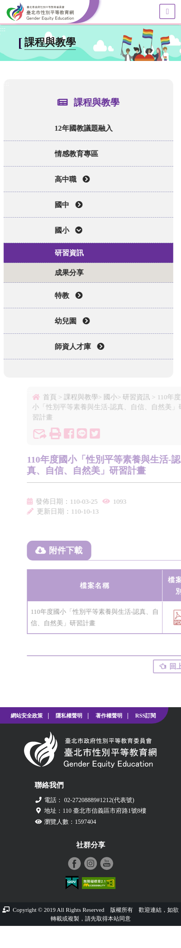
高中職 (70, 179)
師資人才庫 (77, 347)
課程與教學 (88, 397)
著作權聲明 (109, 716)
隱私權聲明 (69, 716)
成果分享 (67, 273)
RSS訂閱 (145, 716)
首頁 (57, 397)
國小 (66, 230)
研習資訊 (67, 253)
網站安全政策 (27, 716)
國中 (66, 205)
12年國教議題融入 (82, 128)
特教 (66, 295)
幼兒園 (70, 321)
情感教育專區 (74, 154)
